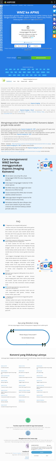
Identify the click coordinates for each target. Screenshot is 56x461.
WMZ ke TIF (39, 380)
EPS (27, 75)
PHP (26, 112)
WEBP (29, 72)
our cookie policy (39, 449)
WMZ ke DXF (4, 405)
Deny (47, 455)
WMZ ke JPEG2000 (5, 375)
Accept (41, 452)
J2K (18, 69)
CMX (35, 75)
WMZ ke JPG (39, 366)
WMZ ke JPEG (4, 371)
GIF (44, 69)
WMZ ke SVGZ (4, 395)
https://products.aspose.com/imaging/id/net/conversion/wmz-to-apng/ (31, 144)
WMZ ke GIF (21, 375)
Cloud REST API (8, 113)
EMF (16, 72)
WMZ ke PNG (40, 375)
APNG (24, 58)
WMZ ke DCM (4, 390)
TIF (40, 69)
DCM (48, 72)
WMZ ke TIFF (22, 380)
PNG (48, 69)
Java (29, 112)
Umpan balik (24, 81)
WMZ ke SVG (39, 390)
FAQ (18, 81)
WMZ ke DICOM (40, 385)
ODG (19, 75)
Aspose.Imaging (17, 453)
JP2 (14, 69)
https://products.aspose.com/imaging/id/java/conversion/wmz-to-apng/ (20, 151)
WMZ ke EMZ (40, 395)
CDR (31, 75)
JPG (6, 69)
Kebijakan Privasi (28, 49)
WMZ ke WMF (4, 400)
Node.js (39, 112)
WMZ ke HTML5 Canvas (24, 390)
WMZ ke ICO (22, 400)
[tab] (26, 343)
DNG (14, 75)
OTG (23, 75)
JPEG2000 (23, 69)
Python (23, 112)
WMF (24, 72)
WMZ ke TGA (4, 385)
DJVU (10, 75)
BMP (29, 69)
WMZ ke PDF (4, 366)
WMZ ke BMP (4, 380)
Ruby (43, 112)
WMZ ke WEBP (22, 385)
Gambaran (9, 81)
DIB (33, 69)
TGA (12, 72)
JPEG (10, 69)
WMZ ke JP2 (21, 371)
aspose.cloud (38, 19)
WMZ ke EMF (22, 395)
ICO (39, 75)
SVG (34, 72)
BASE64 (44, 75)
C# (19, 112)
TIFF (37, 69)
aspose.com (27, 19)
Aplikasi (31, 81)
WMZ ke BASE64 (40, 400)
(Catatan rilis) (28, 458)
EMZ (20, 72)
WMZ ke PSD (22, 366)
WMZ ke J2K (39, 371)
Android (33, 112)
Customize (36, 455)
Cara (14, 81)
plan (32, 37)
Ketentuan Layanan (45, 48)
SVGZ (38, 72)
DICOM (43, 72)
